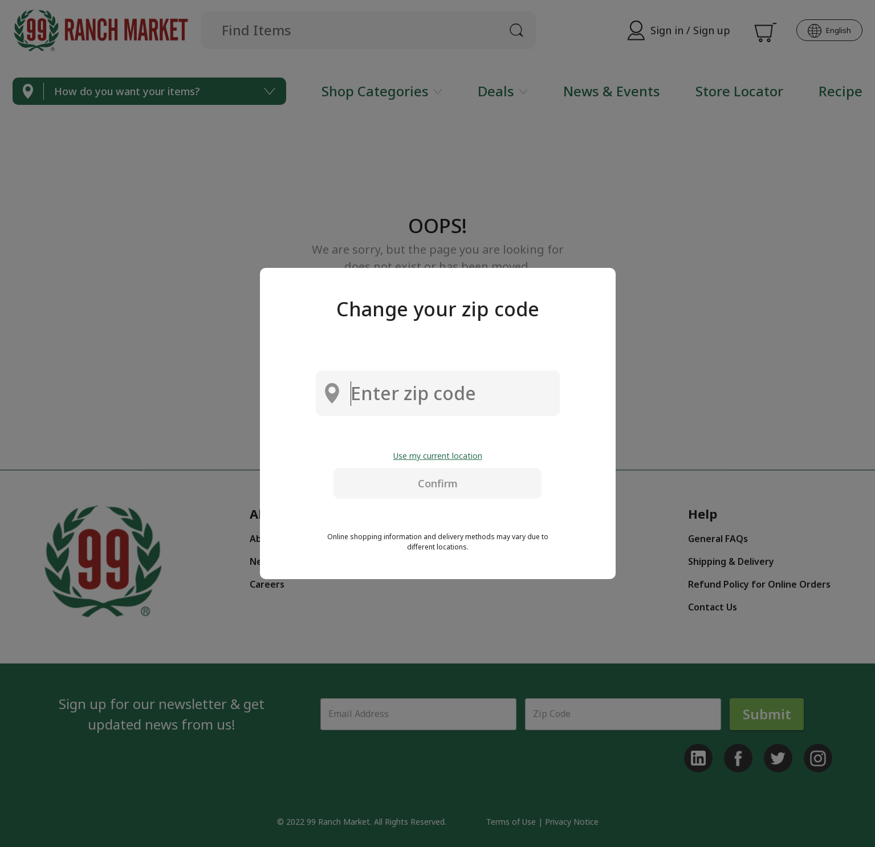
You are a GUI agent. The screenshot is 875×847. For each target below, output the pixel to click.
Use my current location (437, 455)
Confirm (438, 483)
